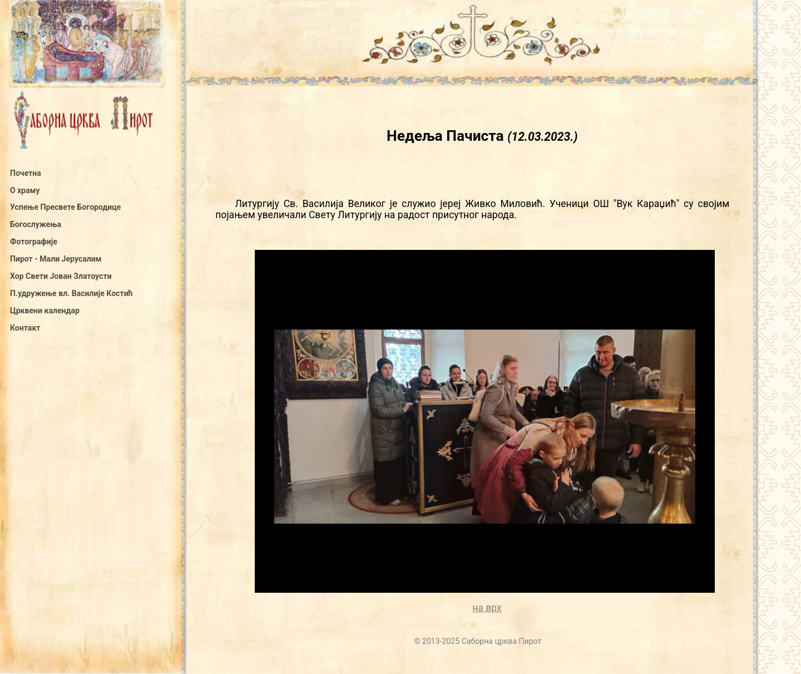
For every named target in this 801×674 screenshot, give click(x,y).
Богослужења (35, 224)
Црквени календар (45, 310)
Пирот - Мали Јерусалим (55, 258)
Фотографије (33, 241)
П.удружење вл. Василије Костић (71, 293)
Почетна (25, 173)
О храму (25, 190)
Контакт (25, 327)
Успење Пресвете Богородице (65, 207)
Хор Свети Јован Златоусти (61, 276)
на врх (487, 607)
